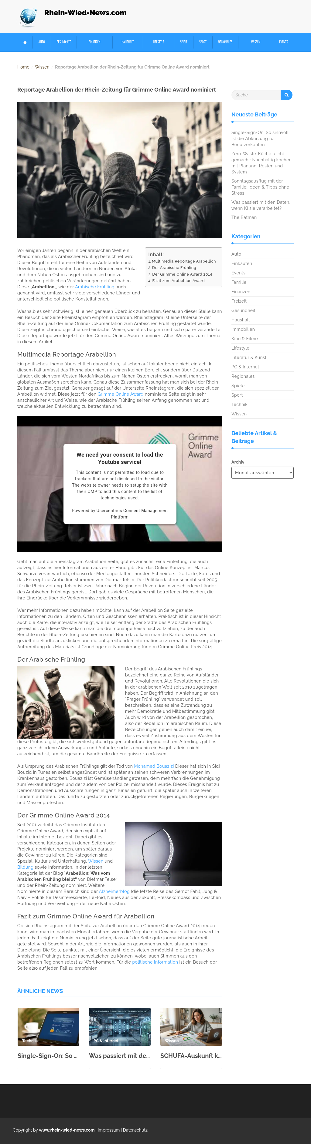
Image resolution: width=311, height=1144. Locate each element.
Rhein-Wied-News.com (85, 12)
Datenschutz (135, 1130)
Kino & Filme (244, 338)
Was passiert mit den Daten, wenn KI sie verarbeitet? (120, 1055)
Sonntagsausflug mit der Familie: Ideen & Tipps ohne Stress (260, 187)
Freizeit (239, 301)
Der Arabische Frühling (174, 267)
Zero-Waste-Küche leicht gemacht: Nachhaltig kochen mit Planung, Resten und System (261, 162)
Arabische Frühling (94, 286)
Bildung (25, 867)
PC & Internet (245, 366)
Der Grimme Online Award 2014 (182, 274)
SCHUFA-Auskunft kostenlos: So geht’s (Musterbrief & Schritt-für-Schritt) (191, 1055)
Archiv (237, 462)
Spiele (183, 42)
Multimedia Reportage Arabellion (184, 261)
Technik (239, 404)
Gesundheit (63, 42)
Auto (42, 42)
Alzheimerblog (114, 891)
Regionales (225, 42)
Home (23, 67)
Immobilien (243, 329)
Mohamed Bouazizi (154, 766)
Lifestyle (158, 42)
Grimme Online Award (120, 394)
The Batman (244, 217)
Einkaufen (241, 263)
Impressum (109, 1130)
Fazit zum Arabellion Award (178, 280)
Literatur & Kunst (249, 357)
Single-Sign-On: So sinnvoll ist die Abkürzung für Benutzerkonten (48, 1055)
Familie (238, 282)
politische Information (155, 962)
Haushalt (128, 42)
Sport (203, 42)
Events (283, 42)
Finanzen (94, 42)
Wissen (255, 42)
